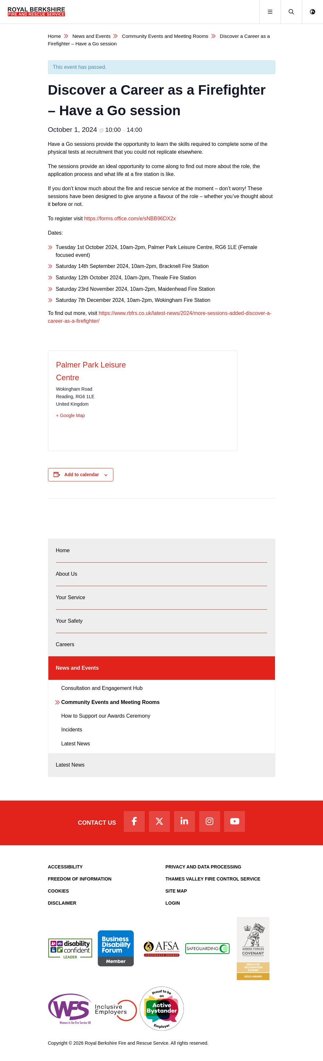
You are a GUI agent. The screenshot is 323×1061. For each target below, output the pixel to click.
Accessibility (65, 866)
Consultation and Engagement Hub (102, 688)
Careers (65, 644)
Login (173, 903)
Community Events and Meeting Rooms (165, 36)
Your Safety (69, 621)
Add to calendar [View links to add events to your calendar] (81, 474)
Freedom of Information (80, 879)
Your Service (70, 597)
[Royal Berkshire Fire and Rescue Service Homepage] (36, 11)
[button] (291, 11)
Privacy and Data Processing (203, 866)
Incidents (71, 729)
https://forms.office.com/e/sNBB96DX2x (130, 218)
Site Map (176, 891)
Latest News (75, 743)
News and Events (92, 36)
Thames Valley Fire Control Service (213, 879)
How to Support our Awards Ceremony (106, 716)
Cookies (58, 891)
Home (54, 36)
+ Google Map (70, 415)
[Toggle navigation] (270, 11)
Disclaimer (62, 903)
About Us (66, 574)
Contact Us (97, 822)
